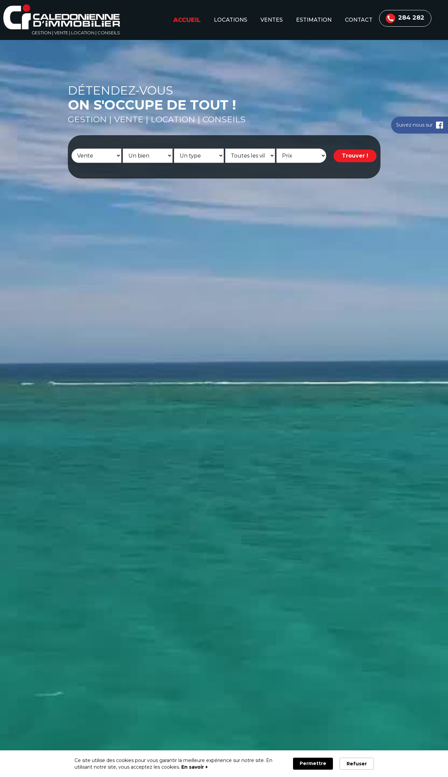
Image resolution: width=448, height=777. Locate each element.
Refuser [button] (357, 764)
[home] (61, 18)
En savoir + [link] (194, 767)
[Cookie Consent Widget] (224, 763)
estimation (314, 20)
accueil (187, 20)
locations (230, 20)
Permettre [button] (313, 763)
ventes (271, 20)
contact (359, 20)
